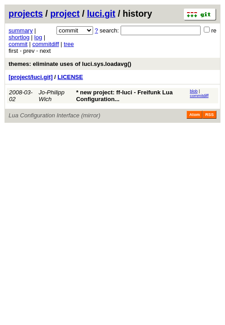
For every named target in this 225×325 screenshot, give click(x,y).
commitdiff (46, 44)
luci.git (101, 14)
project (65, 14)
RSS (209, 114)
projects (26, 14)
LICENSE (70, 77)
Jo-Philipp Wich (52, 95)
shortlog (19, 37)
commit (18, 44)
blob (193, 91)
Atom (194, 114)
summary (21, 30)
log (38, 37)
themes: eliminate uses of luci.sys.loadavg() (70, 63)
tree (69, 44)
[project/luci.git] (31, 77)
